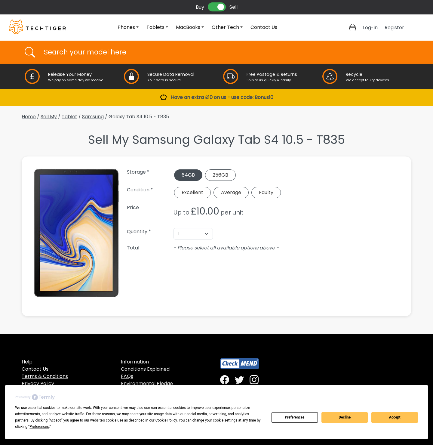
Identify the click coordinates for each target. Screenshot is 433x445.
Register (394, 27)
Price (133, 207)
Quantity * (139, 231)
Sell (233, 7)
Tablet (69, 116)
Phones (126, 27)
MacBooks (188, 27)
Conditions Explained (145, 369)
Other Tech (225, 27)
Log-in (370, 27)
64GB (188, 175)
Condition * (140, 189)
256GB (220, 175)
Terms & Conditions (45, 376)
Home (29, 116)
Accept (395, 417)
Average (231, 192)
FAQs (127, 376)
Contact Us (263, 27)
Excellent (192, 192)
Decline (345, 417)
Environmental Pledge (147, 383)
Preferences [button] (39, 427)
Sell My (49, 116)
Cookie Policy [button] (166, 420)
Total (133, 247)
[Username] (222, 52)
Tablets (155, 27)
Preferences (295, 417)
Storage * (138, 171)
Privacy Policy (38, 383)
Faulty (266, 192)
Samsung (93, 116)
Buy (200, 7)
